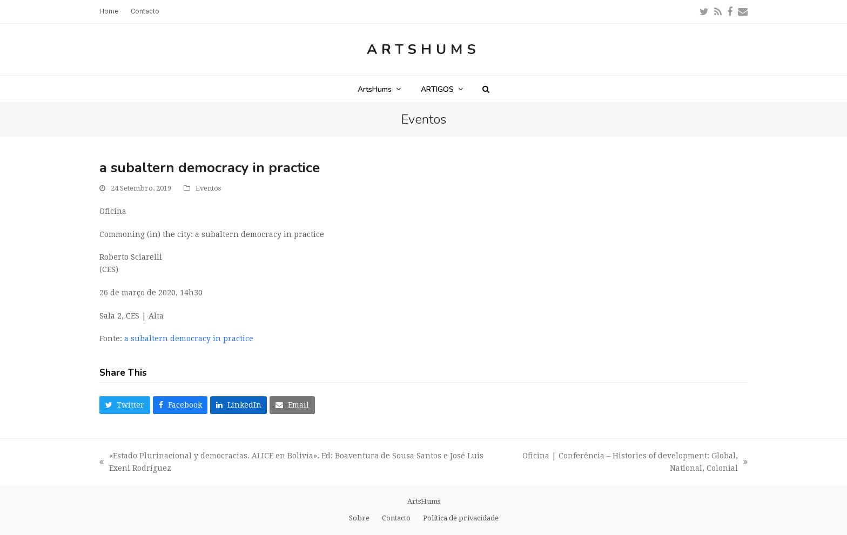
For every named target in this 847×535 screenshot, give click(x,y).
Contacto (396, 518)
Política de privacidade (461, 518)
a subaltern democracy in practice (188, 338)
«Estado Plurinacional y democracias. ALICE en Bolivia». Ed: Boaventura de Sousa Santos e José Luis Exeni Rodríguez (291, 463)
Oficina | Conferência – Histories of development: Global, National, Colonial (621, 463)
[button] (486, 89)
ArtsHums (423, 49)
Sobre (359, 518)
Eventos (208, 188)
